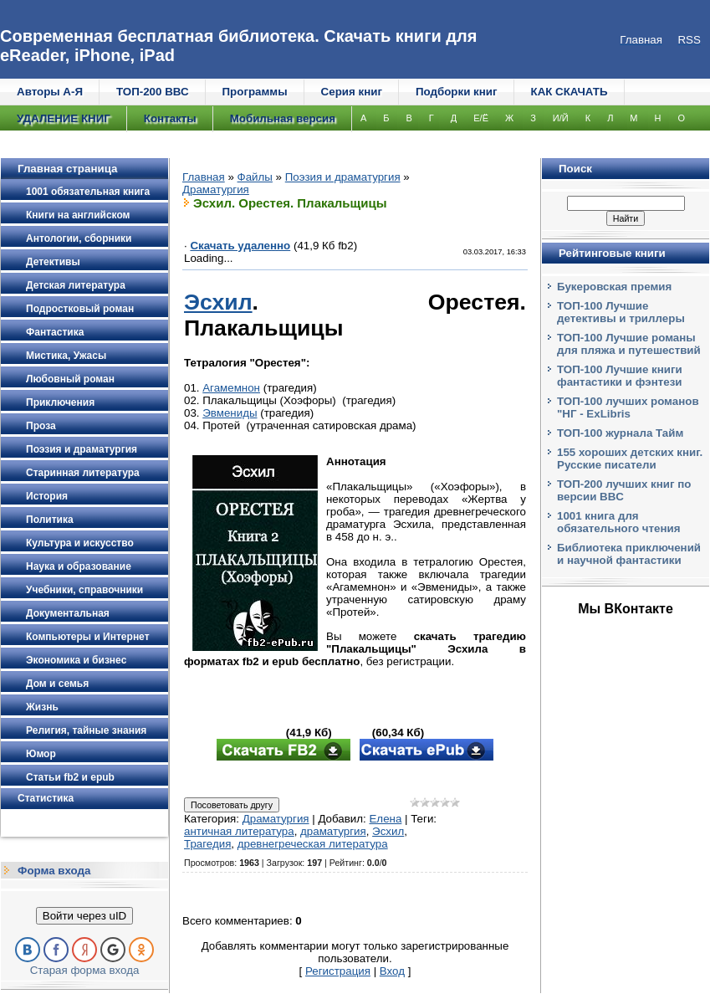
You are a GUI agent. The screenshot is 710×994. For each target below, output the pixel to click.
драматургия (333, 831)
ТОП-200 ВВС (152, 91)
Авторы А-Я (50, 91)
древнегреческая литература (313, 844)
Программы (255, 91)
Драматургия (215, 189)
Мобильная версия (282, 118)
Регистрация (337, 971)
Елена (385, 818)
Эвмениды (229, 413)
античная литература (239, 831)
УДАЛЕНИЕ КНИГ (63, 118)
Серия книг (351, 91)
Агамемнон (231, 388)
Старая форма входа (85, 970)
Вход (392, 971)
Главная (203, 177)
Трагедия (207, 844)
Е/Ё (480, 118)
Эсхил (218, 302)
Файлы (255, 177)
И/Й (561, 118)
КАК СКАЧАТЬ (569, 91)
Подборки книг (457, 91)
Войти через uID (84, 915)
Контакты (170, 118)
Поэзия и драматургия (343, 177)
